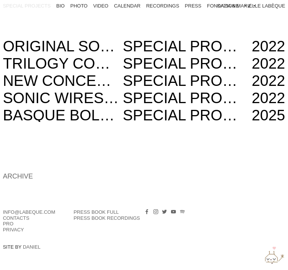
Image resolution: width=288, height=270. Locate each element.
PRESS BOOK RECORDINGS (107, 218)
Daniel (31, 247)
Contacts (16, 218)
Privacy (13, 229)
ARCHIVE (18, 176)
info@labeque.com (29, 212)
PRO (8, 223)
